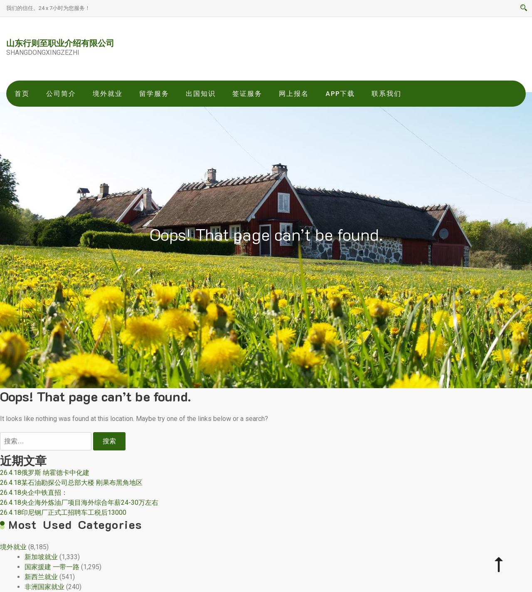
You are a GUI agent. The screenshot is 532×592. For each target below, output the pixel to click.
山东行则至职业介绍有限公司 (60, 42)
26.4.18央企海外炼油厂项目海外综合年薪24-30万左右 (79, 502)
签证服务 (247, 93)
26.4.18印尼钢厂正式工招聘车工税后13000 (63, 512)
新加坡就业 (41, 557)
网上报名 (294, 93)
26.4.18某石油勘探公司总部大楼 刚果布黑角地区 (71, 483)
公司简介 (61, 93)
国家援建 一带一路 (52, 567)
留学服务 (154, 93)
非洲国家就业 (44, 587)
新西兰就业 (41, 577)
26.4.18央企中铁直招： (34, 493)
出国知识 (201, 93)
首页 (22, 93)
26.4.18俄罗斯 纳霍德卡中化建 (44, 473)
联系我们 (386, 93)
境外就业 (108, 93)
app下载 (340, 93)
